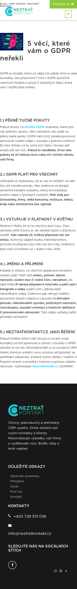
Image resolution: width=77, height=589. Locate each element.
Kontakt (16, 497)
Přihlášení (17, 481)
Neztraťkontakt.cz (45, 366)
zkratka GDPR (34, 127)
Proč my (16, 491)
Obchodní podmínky (24, 476)
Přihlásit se (63, 4)
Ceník (14, 486)
